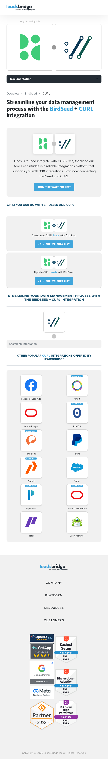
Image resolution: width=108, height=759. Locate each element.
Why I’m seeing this (30, 21)
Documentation (20, 79)
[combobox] (54, 344)
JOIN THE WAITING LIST (54, 187)
